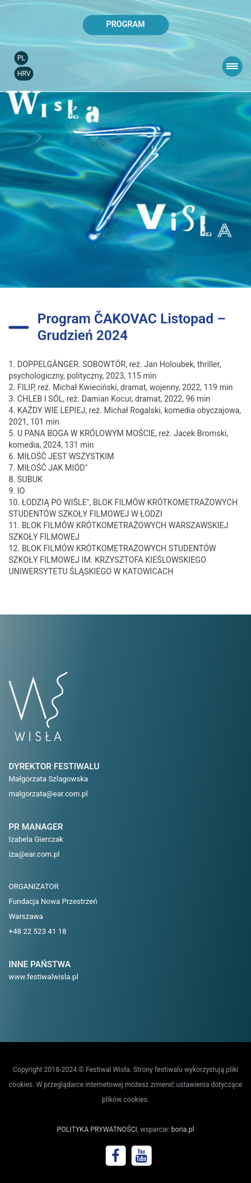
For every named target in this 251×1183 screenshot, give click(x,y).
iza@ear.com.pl (34, 854)
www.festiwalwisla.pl (43, 976)
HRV (23, 74)
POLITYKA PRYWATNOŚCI (97, 1129)
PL (21, 58)
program (125, 24)
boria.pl (182, 1129)
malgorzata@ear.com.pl (48, 793)
